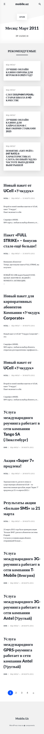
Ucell (6, 198)
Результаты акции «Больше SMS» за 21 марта (22, 508)
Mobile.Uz (22, 4)
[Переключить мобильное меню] (4, 4)
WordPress (13, 725)
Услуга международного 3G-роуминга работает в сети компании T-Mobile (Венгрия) (22, 564)
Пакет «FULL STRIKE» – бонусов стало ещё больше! (20, 240)
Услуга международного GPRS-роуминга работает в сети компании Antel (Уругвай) (18, 652)
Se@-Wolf (10, 65)
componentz (29, 725)
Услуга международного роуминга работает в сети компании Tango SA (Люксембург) (22, 426)
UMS (5, 447)
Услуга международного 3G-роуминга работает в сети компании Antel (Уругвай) (22, 607)
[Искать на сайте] (39, 4)
